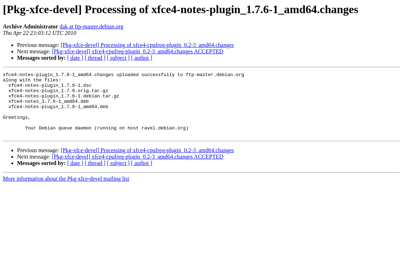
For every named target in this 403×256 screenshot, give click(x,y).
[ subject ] (118, 58)
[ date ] (75, 58)
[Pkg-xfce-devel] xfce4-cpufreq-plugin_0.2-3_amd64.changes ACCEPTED (138, 51)
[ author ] (141, 58)
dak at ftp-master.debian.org (91, 26)
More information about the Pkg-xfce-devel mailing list (66, 191)
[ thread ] (95, 58)
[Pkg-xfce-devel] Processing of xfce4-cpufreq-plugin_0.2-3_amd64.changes (147, 45)
